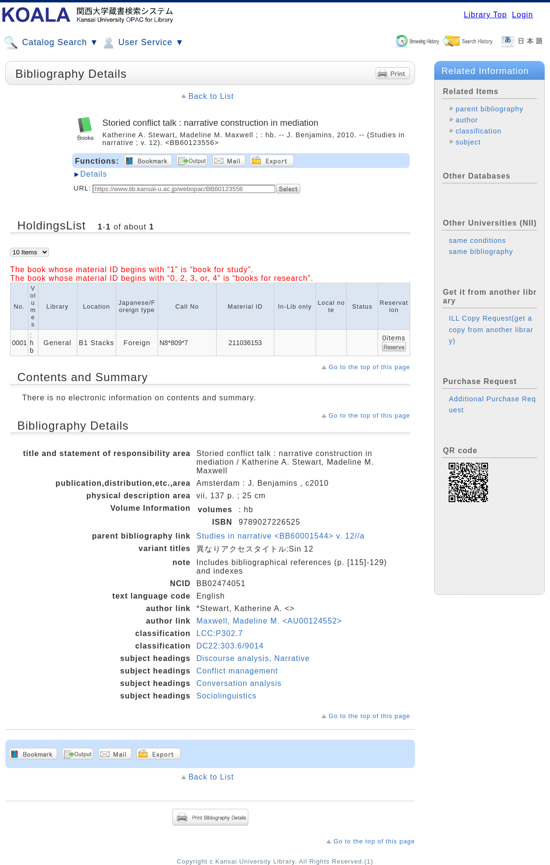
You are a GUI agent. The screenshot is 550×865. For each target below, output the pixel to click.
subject (468, 142)
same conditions (477, 240)
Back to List (211, 96)
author (466, 120)
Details (93, 174)
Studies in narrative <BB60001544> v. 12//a (280, 536)
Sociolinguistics (226, 696)
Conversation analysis (239, 683)
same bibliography (481, 251)
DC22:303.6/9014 (230, 646)
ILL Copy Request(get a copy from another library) (491, 329)
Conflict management (237, 671)
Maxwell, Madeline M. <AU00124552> (269, 621)
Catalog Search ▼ (51, 43)
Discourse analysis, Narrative (253, 658)
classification (478, 131)
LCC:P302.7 (219, 633)
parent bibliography (489, 109)
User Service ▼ (142, 43)
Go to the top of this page (369, 367)
